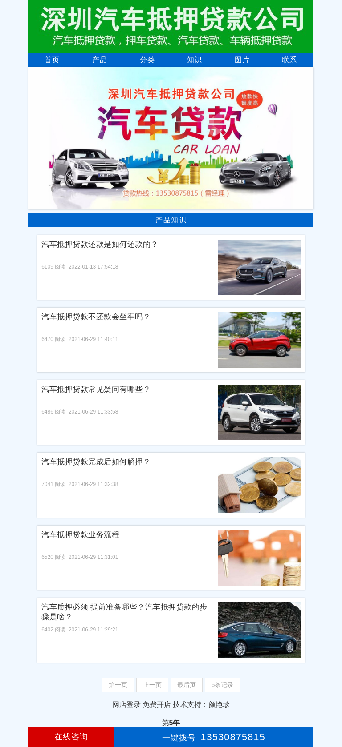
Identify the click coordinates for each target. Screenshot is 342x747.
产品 (99, 60)
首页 (52, 60)
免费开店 (156, 704)
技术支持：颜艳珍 (201, 704)
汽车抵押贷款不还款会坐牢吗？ (96, 317)
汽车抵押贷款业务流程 (80, 534)
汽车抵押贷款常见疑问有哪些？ (96, 389)
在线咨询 (71, 736)
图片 (242, 60)
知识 (194, 60)
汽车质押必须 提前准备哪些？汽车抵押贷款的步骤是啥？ (124, 612)
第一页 (118, 684)
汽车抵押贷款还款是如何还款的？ (100, 244)
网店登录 (126, 704)
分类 (147, 60)
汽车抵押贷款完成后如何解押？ (96, 462)
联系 (289, 60)
